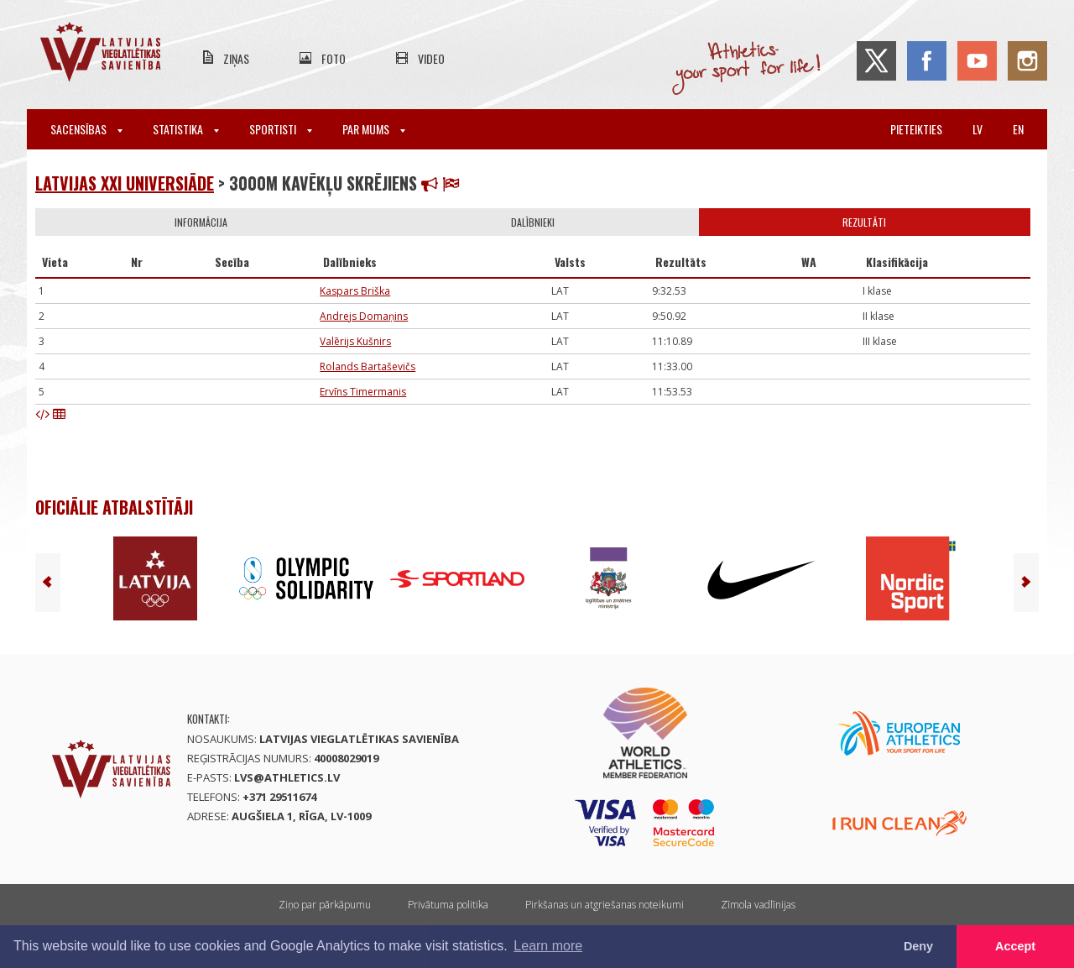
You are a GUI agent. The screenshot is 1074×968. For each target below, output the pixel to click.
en (1018, 129)
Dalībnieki (533, 222)
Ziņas (236, 58)
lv (977, 129)
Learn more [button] (548, 946)
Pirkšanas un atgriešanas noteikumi (604, 904)
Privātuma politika (448, 904)
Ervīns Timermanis (363, 392)
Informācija (201, 222)
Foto (333, 58)
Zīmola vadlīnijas (758, 904)
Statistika (186, 129)
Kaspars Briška (355, 291)
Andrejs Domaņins (364, 316)
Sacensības (86, 129)
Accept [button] (1015, 946)
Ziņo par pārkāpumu (325, 904)
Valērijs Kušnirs (355, 341)
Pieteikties (916, 129)
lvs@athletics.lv (287, 777)
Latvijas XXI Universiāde (124, 183)
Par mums (373, 129)
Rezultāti (864, 222)
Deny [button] (918, 946)
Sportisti (280, 129)
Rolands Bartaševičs (367, 366)
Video (431, 58)
